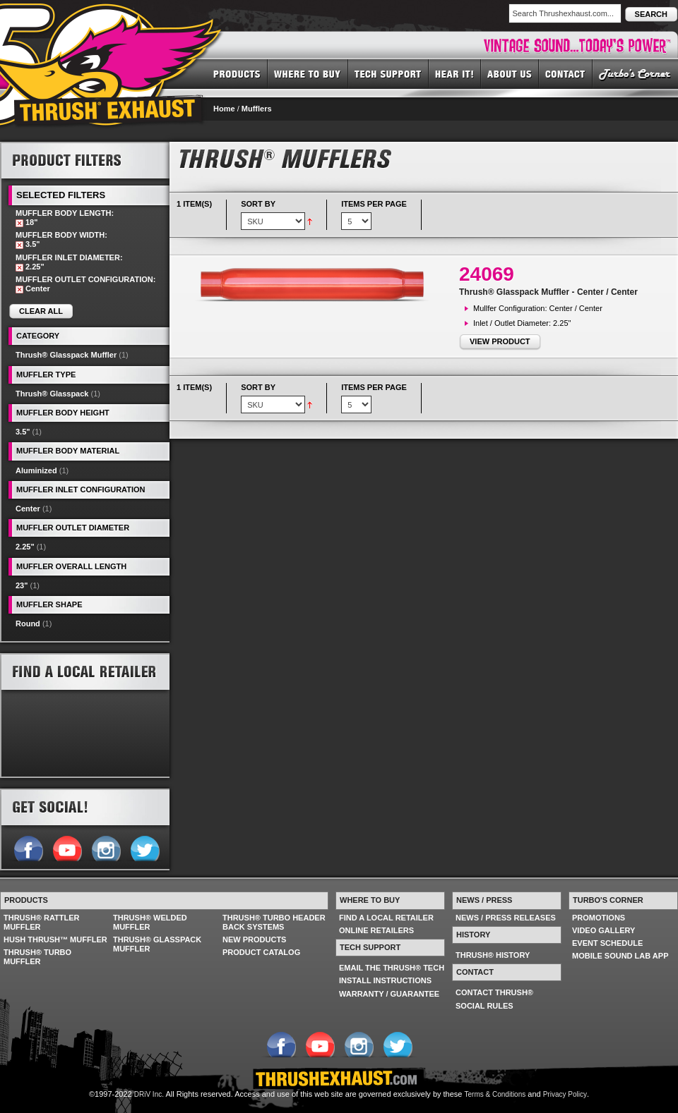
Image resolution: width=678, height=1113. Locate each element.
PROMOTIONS (598, 917)
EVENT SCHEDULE (607, 943)
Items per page (374, 204)
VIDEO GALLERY (603, 930)
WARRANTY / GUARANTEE (389, 994)
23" (22, 585)
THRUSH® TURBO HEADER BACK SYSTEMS (274, 922)
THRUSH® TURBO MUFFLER (37, 957)
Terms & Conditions (495, 1094)
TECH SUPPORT (388, 73)
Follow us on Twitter (144, 847)
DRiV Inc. (149, 1094)
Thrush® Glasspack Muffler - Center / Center (548, 292)
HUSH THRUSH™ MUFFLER (55, 939)
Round (28, 623)
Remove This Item (19, 223)
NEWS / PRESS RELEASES (506, 917)
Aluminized (36, 470)
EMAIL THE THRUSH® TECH (391, 967)
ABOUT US (510, 73)
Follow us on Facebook (27, 847)
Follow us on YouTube (66, 847)
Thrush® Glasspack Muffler (66, 355)
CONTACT (566, 73)
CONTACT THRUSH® (494, 992)
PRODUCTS (237, 73)
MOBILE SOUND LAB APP (620, 955)
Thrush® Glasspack (52, 393)
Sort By (258, 204)
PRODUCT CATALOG (261, 952)
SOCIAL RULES (484, 1006)
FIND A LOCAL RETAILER (386, 917)
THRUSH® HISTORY (493, 955)
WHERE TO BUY (308, 73)
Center (28, 508)
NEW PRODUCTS (254, 939)
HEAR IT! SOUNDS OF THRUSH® (455, 73)
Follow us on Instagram (105, 847)
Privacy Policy (565, 1094)
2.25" (25, 546)
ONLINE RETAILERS (376, 930)
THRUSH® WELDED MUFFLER (150, 922)
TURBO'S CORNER (635, 73)
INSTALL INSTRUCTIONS (385, 980)
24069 (486, 274)
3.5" (23, 431)
